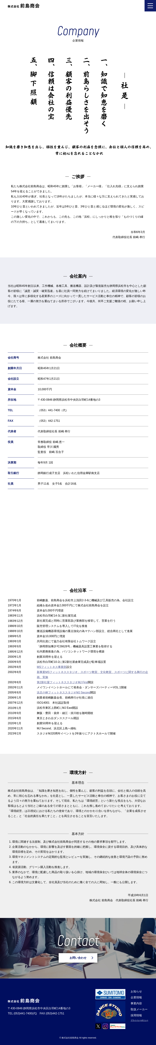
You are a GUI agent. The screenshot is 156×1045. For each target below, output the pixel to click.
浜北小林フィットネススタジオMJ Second (63, 692)
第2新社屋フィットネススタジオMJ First (62, 682)
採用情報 (136, 1015)
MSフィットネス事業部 (51, 666)
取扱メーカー (139, 1009)
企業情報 (136, 997)
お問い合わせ (78, 957)
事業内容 (136, 1003)
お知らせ (136, 991)
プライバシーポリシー (139, 1020)
